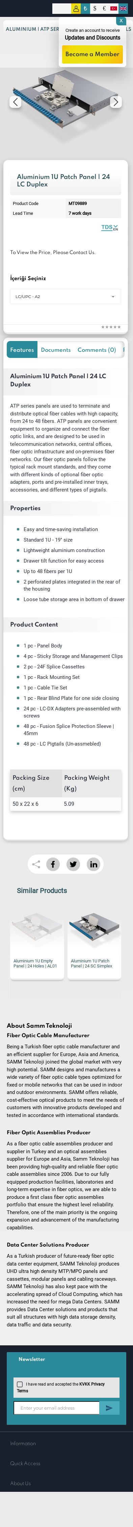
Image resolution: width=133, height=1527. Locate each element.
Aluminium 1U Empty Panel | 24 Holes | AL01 (35, 963)
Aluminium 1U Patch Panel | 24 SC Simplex (91, 963)
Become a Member (92, 54)
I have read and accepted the (61, 1387)
